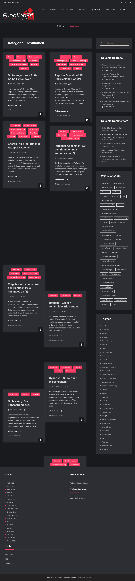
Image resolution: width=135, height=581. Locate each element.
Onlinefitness (106, 404)
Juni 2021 (10, 525)
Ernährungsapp (107, 352)
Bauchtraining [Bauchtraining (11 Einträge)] (120, 187)
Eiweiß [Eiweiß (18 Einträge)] (120, 205)
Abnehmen (65, 57)
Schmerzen (76, 263)
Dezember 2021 (12, 505)
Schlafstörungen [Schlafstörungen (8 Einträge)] (107, 270)
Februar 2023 (11, 489)
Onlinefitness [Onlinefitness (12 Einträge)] (106, 248)
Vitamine (24, 68)
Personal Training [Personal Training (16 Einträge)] (121, 248)
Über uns (81, 10)
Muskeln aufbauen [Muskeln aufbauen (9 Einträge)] (108, 244)
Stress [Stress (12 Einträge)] (104, 274)
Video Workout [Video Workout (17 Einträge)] (121, 300)
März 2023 (10, 486)
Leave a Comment (16, 110)
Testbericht (105, 442)
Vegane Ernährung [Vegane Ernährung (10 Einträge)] (108, 283)
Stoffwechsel (65, 68)
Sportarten (105, 431)
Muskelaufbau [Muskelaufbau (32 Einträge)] (106, 239)
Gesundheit (33, 61)
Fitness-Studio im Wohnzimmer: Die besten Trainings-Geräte (114, 159)
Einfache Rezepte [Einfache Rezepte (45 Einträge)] (108, 205)
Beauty (10, 57)
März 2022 (10, 496)
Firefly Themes (85, 577)
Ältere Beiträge (8, 394)
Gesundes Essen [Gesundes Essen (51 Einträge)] (107, 226)
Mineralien (33, 133)
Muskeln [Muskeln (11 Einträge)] (118, 239)
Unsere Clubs (110, 10)
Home (43, 10)
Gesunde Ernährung (17, 61)
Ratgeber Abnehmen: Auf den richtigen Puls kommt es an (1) (24, 215)
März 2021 (10, 534)
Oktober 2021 (11, 512)
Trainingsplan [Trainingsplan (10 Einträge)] (115, 274)
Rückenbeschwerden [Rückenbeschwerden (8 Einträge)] (109, 257)
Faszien (104, 360)
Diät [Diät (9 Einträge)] (123, 196)
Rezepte (53, 10)
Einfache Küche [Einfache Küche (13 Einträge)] (107, 200)
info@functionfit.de (13, 2)
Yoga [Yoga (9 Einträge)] (113, 304)
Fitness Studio (77, 131)
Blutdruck (20, 57)
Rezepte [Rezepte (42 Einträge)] (114, 252)
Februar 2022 (11, 499)
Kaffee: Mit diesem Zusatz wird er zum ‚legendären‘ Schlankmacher (114, 137)
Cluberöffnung (107, 341)
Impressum (9, 554)
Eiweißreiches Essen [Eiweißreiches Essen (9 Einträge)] (109, 213)
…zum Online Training (78, 498)
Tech (103, 438)
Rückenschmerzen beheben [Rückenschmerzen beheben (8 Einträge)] (111, 265)
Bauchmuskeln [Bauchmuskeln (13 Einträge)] (107, 187)
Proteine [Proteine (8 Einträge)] (104, 252)
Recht (122, 10)
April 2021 (10, 531)
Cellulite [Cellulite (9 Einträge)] (116, 192)
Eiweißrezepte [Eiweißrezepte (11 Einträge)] (106, 218)
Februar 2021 (11, 538)
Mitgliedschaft (95, 10)
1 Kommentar (15, 310)
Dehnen (104, 345)
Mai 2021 (10, 528)
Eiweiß (104, 348)
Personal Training (108, 408)
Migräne (64, 263)
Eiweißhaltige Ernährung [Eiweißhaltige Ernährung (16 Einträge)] (110, 209)
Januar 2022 (11, 502)
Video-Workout (107, 446)
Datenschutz (9, 563)
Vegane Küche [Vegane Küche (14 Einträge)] (106, 287)
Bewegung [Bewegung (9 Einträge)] (105, 192)
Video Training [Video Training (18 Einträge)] (106, 300)
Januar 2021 (11, 541)
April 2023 (10, 483)
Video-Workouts (67, 10)
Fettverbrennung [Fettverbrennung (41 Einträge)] (121, 218)
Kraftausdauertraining (109, 386)
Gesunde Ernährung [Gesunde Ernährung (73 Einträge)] (118, 222)
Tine (24, 84)
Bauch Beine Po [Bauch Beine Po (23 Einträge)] (119, 183)
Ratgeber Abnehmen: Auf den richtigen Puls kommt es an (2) (70, 149)
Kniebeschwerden (108, 382)
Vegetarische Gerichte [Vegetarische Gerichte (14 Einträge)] (109, 296)
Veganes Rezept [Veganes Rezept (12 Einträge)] (107, 291)
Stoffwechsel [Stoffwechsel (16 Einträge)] (121, 270)
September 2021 (13, 515)
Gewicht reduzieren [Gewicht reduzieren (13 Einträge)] (108, 231)
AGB (6, 559)
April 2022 (10, 493)
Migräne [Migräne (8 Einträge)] (118, 235)
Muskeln (36, 268)
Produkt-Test (106, 412)
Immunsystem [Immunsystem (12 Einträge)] (106, 235)
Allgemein (59, 199)
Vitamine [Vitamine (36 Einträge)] (105, 304)
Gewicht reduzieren (77, 64)
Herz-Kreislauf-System (19, 64)
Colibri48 (105, 128)
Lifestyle (83, 199)
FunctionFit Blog (63, 577)
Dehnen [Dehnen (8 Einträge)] (104, 196)
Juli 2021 (10, 521)
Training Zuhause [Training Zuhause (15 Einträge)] (107, 278)
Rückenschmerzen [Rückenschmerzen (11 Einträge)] (108, 261)
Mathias (104, 156)
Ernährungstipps (34, 57)
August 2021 (11, 518)
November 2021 (12, 509)
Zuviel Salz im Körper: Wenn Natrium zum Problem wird (69, 338)
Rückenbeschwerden (109, 419)
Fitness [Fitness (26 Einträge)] (104, 222)
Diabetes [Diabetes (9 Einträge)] (114, 196)
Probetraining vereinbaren (79, 483)
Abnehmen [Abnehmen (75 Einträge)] (105, 183)
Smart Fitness (34, 204)
